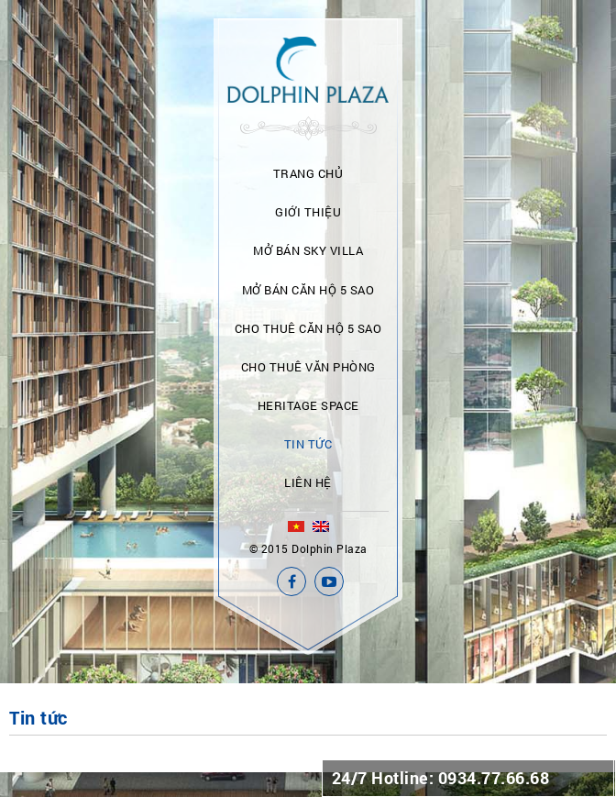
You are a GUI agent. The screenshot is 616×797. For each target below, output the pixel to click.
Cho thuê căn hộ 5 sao (308, 328)
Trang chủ (308, 173)
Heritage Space (308, 405)
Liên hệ (308, 482)
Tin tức (308, 444)
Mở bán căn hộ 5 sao (308, 290)
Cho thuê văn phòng (308, 367)
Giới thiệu (308, 212)
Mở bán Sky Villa (308, 250)
